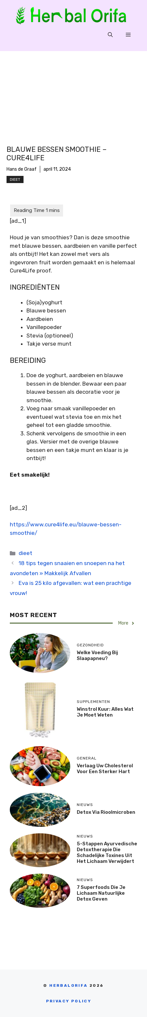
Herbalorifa (68, 985)
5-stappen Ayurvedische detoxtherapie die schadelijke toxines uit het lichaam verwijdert (107, 852)
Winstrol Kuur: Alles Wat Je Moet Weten (105, 712)
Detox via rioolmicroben (106, 812)
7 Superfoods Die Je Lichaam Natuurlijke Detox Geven (101, 893)
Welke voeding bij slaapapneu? (97, 655)
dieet (15, 179)
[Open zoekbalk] (110, 35)
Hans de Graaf (22, 169)
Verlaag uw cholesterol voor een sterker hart (105, 768)
